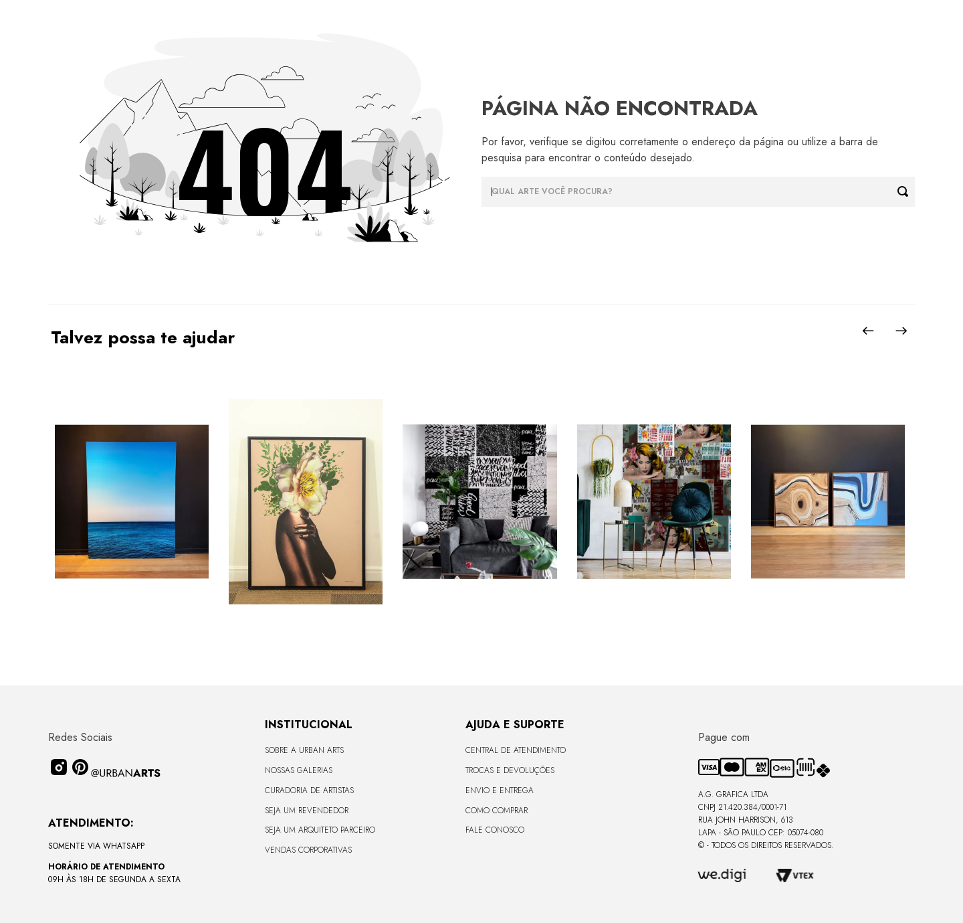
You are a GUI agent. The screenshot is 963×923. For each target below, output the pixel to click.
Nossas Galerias (298, 770)
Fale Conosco (494, 830)
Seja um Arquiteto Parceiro (320, 830)
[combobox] (698, 192)
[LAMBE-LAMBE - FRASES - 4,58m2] (479, 502)
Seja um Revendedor (306, 811)
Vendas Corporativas (308, 850)
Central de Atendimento (515, 750)
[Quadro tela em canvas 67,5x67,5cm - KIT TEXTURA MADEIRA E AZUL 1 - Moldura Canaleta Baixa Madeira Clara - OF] (828, 502)
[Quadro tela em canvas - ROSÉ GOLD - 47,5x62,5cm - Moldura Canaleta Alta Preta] (306, 502)
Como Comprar (496, 811)
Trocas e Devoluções (509, 770)
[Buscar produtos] (906, 192)
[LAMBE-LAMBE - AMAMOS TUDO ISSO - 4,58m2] (654, 502)
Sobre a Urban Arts (304, 750)
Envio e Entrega (499, 790)
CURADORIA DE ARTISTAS (309, 790)
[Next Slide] (901, 330)
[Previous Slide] (868, 330)
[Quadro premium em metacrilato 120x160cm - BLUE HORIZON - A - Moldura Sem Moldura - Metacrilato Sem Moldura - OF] (132, 502)
